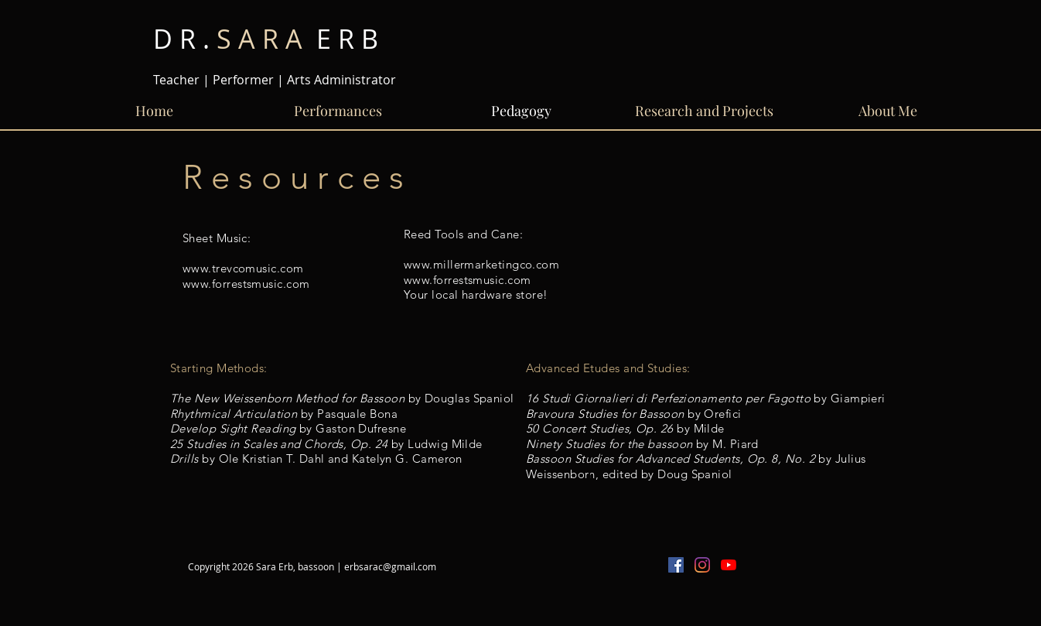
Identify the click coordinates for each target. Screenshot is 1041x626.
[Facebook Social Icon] (676, 565)
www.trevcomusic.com (243, 268)
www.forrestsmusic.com (246, 283)
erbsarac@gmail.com (390, 566)
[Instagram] (702, 565)
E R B (265, 38)
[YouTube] (728, 565)
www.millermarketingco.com (481, 264)
